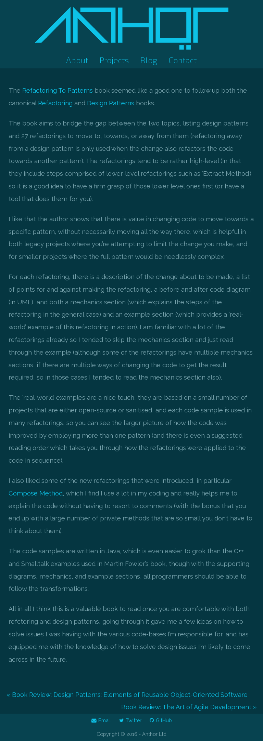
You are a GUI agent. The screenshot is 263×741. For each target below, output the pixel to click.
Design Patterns (110, 103)
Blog (148, 60)
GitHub (161, 720)
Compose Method (36, 493)
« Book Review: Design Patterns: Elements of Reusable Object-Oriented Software (127, 694)
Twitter (130, 720)
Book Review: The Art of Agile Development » (188, 707)
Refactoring (55, 103)
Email (101, 720)
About (77, 60)
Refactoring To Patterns (57, 90)
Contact (182, 60)
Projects (114, 60)
